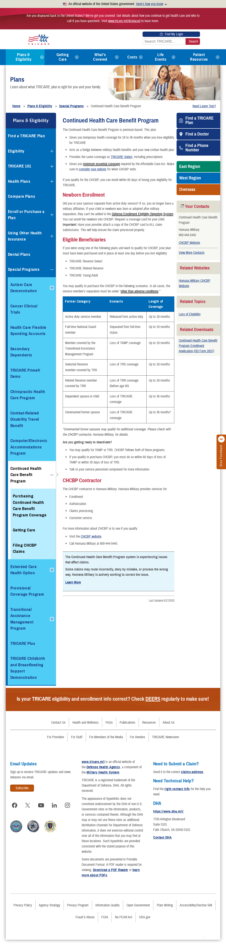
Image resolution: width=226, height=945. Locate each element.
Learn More (73, 582)
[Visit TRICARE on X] (30, 805)
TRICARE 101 (19, 166)
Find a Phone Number (196, 147)
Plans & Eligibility (24, 57)
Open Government (138, 910)
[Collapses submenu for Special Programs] (52, 269)
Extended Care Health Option (23, 570)
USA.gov (145, 922)
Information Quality (107, 910)
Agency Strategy (49, 910)
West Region (190, 178)
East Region (189, 166)
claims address (194, 772)
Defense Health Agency (105, 767)
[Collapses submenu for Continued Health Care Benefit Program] (52, 475)
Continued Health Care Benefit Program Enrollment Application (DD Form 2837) (198, 345)
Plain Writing (165, 910)
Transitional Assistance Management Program (22, 619)
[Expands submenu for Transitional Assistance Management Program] (52, 619)
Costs (132, 57)
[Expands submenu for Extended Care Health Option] (52, 570)
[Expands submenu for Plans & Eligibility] (42, 57)
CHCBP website (91, 536)
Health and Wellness (85, 722)
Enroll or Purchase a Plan (26, 214)
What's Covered (100, 57)
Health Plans (19, 181)
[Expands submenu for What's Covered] (116, 57)
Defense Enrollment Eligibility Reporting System (142, 213)
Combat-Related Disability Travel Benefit (24, 419)
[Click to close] (221, 439)
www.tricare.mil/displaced (124, 21)
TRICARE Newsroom (165, 737)
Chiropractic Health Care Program (27, 395)
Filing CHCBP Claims (25, 548)
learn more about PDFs (101, 880)
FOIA (104, 922)
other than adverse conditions (139, 291)
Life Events (160, 57)
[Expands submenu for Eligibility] (52, 151)
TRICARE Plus (22, 643)
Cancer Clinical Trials (24, 309)
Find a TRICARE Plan (199, 120)
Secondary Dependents (21, 352)
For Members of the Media (106, 737)
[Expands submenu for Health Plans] (52, 181)
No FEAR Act (123, 922)
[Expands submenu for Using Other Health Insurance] (52, 236)
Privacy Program (78, 910)
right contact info (179, 789)
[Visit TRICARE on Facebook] (16, 805)
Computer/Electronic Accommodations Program (28, 447)
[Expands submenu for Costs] (140, 57)
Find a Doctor (197, 134)
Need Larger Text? (204, 106)
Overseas (187, 189)
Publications (127, 722)
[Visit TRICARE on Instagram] (16, 816)
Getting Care (62, 57)
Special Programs (24, 269)
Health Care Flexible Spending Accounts (28, 330)
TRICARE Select (121, 157)
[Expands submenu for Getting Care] (76, 57)
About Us (169, 722)
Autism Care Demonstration (23, 288)
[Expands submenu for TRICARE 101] (52, 166)
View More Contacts (192, 252)
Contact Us (58, 722)
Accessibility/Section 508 (196, 910)
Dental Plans (19, 254)
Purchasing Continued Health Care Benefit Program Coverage (30, 505)
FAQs (109, 722)
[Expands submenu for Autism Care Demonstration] (52, 288)
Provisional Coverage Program (27, 591)
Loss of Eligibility (190, 314)
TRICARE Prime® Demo (25, 373)
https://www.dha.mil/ (170, 811)
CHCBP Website (189, 243)
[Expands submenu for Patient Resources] (217, 57)
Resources (149, 722)
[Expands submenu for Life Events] (173, 57)
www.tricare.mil (95, 762)
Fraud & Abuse (84, 922)
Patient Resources (199, 57)
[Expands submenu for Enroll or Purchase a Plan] (52, 215)
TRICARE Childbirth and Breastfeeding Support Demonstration (27, 668)
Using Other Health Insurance (25, 236)
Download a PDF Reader (117, 875)
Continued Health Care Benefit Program (26, 475)
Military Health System (108, 772)
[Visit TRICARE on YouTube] (43, 805)
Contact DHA (164, 837)
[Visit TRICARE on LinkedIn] (56, 805)
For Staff (76, 737)
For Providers (55, 737)
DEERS (152, 699)
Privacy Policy (22, 910)
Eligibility (16, 151)
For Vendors (137, 737)
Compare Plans (21, 196)
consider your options (92, 169)
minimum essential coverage (101, 163)
